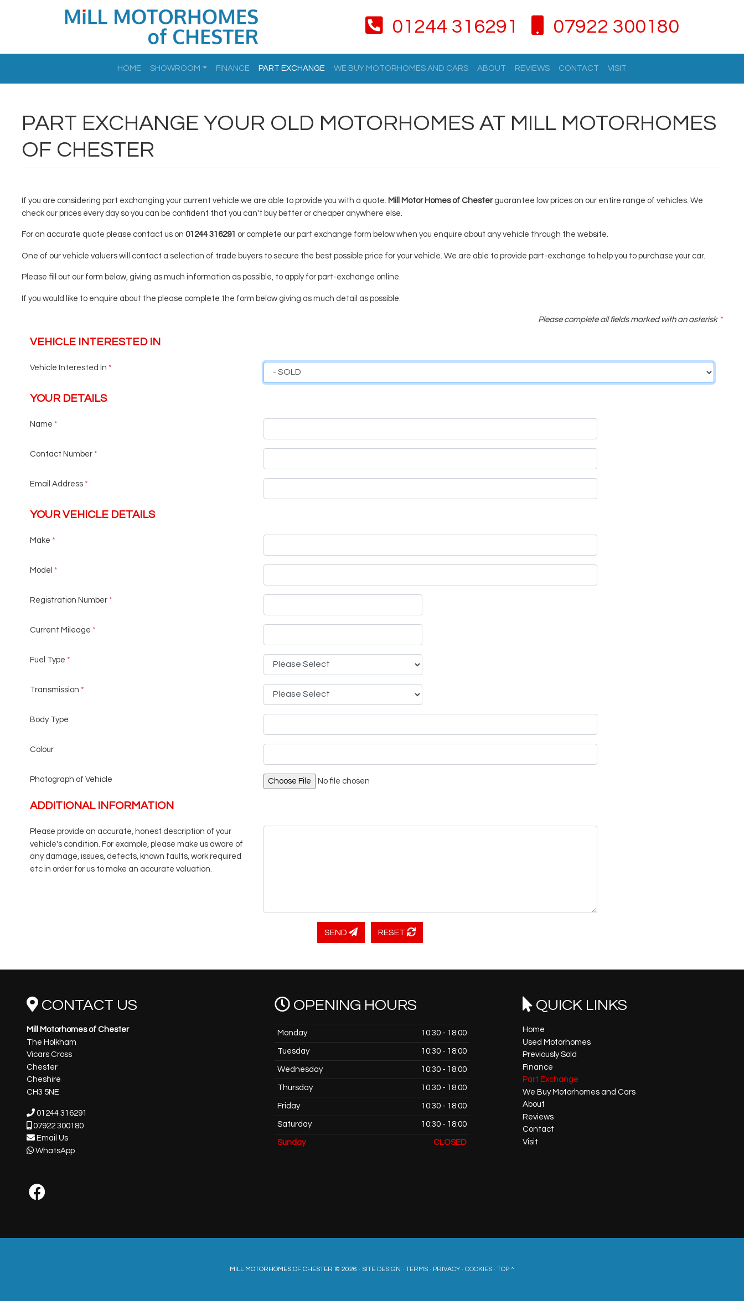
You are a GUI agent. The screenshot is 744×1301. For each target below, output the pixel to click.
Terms (417, 1269)
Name (44, 424)
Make (42, 540)
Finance (233, 68)
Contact (579, 68)
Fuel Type (50, 660)
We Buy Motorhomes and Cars (401, 68)
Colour (42, 749)
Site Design (381, 1269)
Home (129, 68)
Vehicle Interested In (71, 368)
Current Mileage (63, 630)
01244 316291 (441, 26)
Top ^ (505, 1269)
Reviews (532, 68)
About (491, 68)
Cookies (478, 1269)
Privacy (446, 1269)
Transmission (57, 690)
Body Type (49, 720)
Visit (617, 68)
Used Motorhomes (557, 1042)
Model (44, 570)
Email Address (59, 484)
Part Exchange (292, 68)
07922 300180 (605, 26)
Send (341, 932)
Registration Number (71, 600)
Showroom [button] (175, 68)
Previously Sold (550, 1054)
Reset (397, 932)
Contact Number (63, 454)
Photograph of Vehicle (71, 779)
